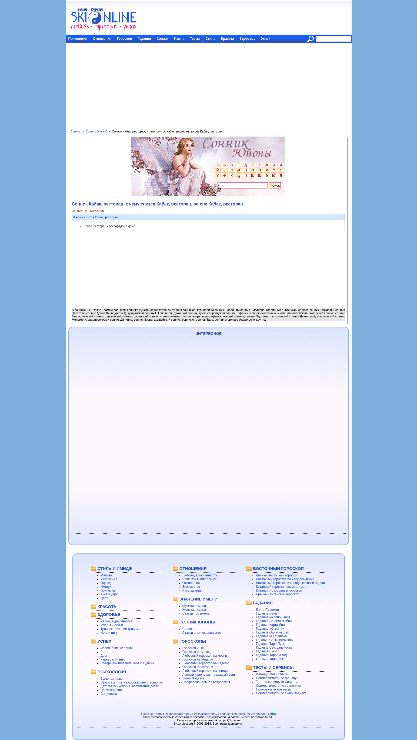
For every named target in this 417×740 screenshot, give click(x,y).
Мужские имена (194, 606)
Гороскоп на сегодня (197, 667)
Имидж (106, 587)
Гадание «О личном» (272, 636)
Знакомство (191, 587)
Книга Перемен (267, 610)
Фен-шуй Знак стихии (272, 674)
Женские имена (194, 610)
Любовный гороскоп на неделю (205, 663)
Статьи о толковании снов (202, 633)
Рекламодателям (206, 713)
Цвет (104, 598)
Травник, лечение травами (121, 629)
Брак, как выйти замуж (199, 579)
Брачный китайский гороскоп (277, 594)
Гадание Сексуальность (274, 647)
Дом (104, 656)
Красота (227, 39)
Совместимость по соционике (278, 686)
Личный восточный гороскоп (277, 575)
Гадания (144, 39)
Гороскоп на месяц (196, 652)
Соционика (109, 694)
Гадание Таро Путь (270, 644)
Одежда (106, 583)
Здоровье (248, 39)
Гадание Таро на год (271, 655)
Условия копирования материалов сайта (248, 713)
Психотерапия (111, 690)
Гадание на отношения (273, 617)
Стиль (210, 39)
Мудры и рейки (112, 625)
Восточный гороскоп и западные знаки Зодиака (291, 583)
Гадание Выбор (267, 651)
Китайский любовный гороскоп (279, 590)
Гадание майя (266, 613)
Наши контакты (151, 713)
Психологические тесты (274, 689)
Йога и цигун (110, 633)
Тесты (195, 39)
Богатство (108, 652)
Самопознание (112, 679)
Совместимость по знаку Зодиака (281, 693)
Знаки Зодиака (193, 678)
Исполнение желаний (117, 648)
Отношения (102, 39)
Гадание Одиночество (272, 632)
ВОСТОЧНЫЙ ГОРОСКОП (278, 568)
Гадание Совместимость (274, 640)
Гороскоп (124, 39)
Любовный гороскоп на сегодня (205, 671)
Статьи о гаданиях (270, 659)
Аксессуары (109, 594)
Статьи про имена (195, 613)
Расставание (192, 590)
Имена (179, 39)
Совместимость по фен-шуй (277, 678)
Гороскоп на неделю (197, 659)
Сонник (162, 39)
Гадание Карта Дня (270, 625)
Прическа (108, 590)
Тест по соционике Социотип (277, 682)
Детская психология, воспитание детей (130, 686)
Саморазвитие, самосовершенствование (131, 682)
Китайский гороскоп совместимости (282, 587)
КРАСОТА (107, 606)
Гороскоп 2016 (193, 648)
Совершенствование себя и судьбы (127, 663)
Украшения (109, 579)
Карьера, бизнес (113, 659)
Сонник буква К (96, 131)
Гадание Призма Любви (274, 621)
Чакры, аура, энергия (116, 621)
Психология (77, 39)
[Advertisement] (208, 86)
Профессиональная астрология (206, 682)
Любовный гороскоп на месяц (204, 656)
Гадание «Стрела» (270, 629)
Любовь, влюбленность (200, 575)
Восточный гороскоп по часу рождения (285, 579)
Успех (265, 39)
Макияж (106, 575)
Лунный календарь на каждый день (209, 674)
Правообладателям (178, 713)
